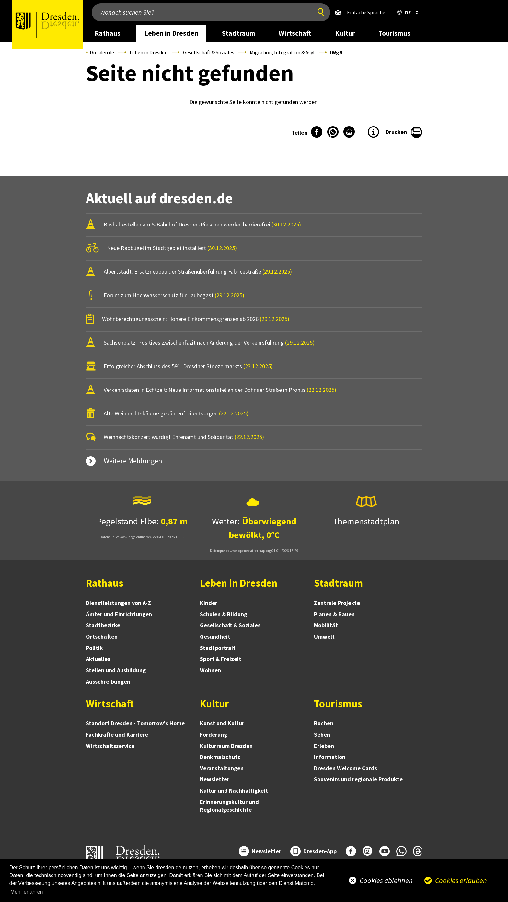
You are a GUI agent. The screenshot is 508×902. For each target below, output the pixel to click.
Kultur (214, 703)
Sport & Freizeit (220, 659)
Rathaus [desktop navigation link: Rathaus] (108, 33)
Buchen (323, 723)
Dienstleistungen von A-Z (118, 603)
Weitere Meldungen (133, 460)
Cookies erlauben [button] (461, 880)
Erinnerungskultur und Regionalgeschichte (229, 805)
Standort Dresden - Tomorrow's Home (135, 723)
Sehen (322, 734)
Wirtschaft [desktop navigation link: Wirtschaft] (295, 33)
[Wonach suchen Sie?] (200, 12)
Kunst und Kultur (222, 723)
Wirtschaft (110, 703)
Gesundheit (215, 636)
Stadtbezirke (103, 625)
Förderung (213, 734)
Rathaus (104, 583)
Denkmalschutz (220, 757)
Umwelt (324, 636)
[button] (406, 12)
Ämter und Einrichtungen (119, 614)
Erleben (324, 746)
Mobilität (326, 625)
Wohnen (210, 670)
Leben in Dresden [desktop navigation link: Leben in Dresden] (171, 33)
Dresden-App (320, 851)
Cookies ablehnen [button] (386, 880)
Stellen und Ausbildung (116, 670)
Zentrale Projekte (337, 603)
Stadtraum (338, 583)
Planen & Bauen (334, 614)
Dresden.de (102, 52)
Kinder (208, 603)
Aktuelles (98, 659)
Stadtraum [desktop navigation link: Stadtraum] (238, 33)
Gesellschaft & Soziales (208, 52)
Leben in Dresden (148, 52)
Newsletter (214, 779)
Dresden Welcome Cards (345, 768)
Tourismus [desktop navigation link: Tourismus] (394, 33)
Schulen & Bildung (223, 614)
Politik (94, 648)
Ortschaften (102, 636)
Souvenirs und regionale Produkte (358, 779)
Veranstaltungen (222, 768)
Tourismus (338, 703)
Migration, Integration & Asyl (282, 52)
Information (329, 757)
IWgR (336, 52)
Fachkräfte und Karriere (117, 734)
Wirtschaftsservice (110, 746)
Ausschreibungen (108, 681)
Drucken (396, 132)
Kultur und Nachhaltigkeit (234, 790)
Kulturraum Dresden (226, 746)
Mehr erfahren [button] (26, 892)
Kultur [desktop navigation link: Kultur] (345, 33)
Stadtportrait (218, 648)
